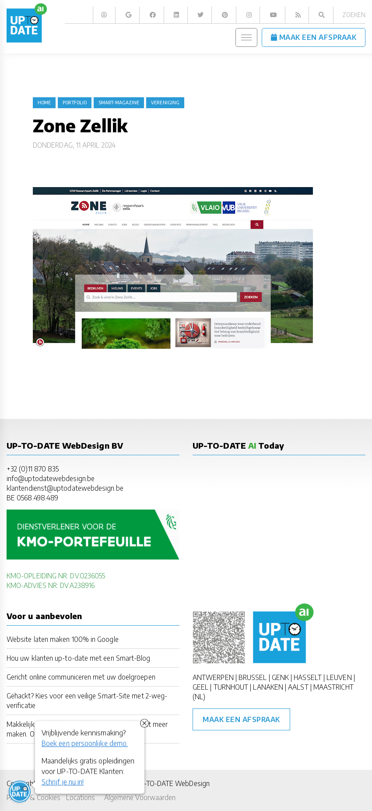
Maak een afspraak (241, 719)
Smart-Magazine (118, 102)
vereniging (165, 102)
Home (44, 102)
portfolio (75, 102)
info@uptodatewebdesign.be (51, 478)
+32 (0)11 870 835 (33, 468)
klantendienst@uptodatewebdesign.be (65, 488)
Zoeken (353, 14)
